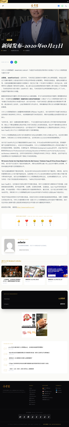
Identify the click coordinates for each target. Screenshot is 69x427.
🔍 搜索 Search (45, 395)
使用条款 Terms (45, 399)
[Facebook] (58, 5)
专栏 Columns (32, 392)
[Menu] (3, 6)
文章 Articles (32, 394)
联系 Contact (32, 404)
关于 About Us (32, 402)
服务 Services (32, 400)
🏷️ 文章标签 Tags (46, 393)
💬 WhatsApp (59, 392)
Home (2, 39)
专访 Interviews (32, 396)
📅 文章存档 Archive (46, 391)
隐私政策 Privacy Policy (47, 397)
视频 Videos (31, 398)
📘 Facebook (58, 390)
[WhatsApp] (62, 5)
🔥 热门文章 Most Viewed (46, 389)
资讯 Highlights (32, 390)
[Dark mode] (66, 5)
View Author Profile (24, 250)
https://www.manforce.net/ (25, 207)
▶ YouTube (58, 388)
